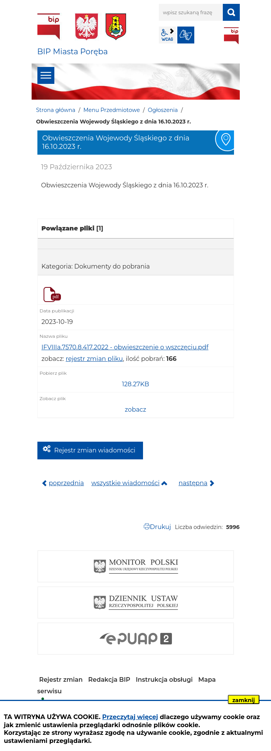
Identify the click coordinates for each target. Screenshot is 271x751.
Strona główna (56, 110)
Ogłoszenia (163, 110)
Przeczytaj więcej (130, 717)
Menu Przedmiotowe (111, 110)
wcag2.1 (167, 35)
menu (45, 75)
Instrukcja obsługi (164, 679)
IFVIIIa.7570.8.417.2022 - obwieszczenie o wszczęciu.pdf (125, 347)
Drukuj (160, 527)
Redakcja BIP (109, 679)
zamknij (243, 700)
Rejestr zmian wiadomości (95, 450)
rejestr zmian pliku (94, 358)
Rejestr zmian (61, 679)
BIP (231, 35)
